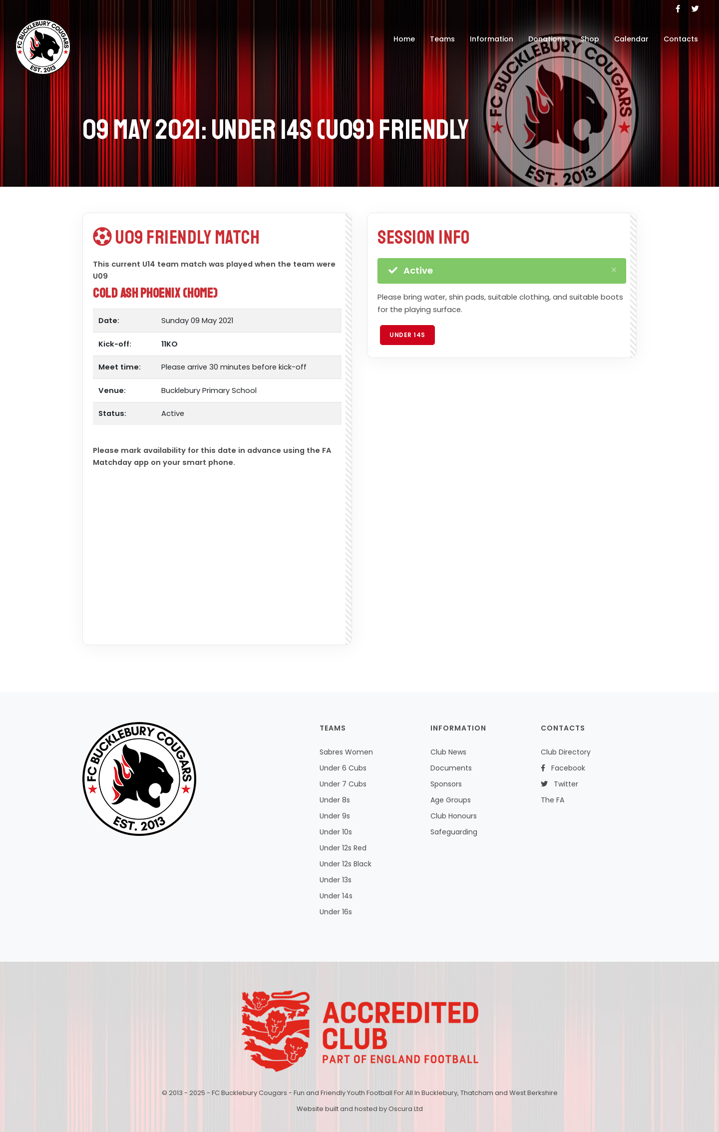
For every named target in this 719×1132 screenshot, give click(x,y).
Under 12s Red (343, 848)
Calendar (631, 39)
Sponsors (446, 784)
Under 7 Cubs (343, 784)
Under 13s (336, 880)
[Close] (614, 270)
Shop (590, 39)
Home (404, 39)
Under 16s (336, 912)
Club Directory (566, 752)
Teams (442, 39)
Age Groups (450, 800)
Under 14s (407, 335)
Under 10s (336, 832)
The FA (552, 800)
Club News (448, 752)
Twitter (559, 784)
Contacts (681, 39)
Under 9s (335, 816)
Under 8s (335, 800)
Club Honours (453, 816)
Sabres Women (346, 752)
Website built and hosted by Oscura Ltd (360, 1109)
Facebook (563, 768)
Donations (547, 39)
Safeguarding (453, 832)
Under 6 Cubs (343, 768)
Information (491, 39)
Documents (451, 768)
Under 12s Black (345, 864)
